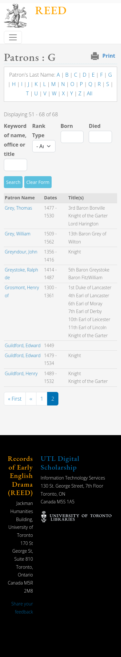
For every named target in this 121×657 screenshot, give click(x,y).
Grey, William (18, 234)
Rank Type (38, 130)
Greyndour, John (21, 252)
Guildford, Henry (21, 373)
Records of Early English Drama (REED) (20, 475)
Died (94, 125)
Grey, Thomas (18, 208)
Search (13, 182)
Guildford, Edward (23, 345)
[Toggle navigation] (13, 37)
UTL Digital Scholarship (60, 462)
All (89, 93)
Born (67, 125)
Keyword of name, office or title (15, 139)
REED (50, 10)
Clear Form (38, 182)
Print (108, 55)
